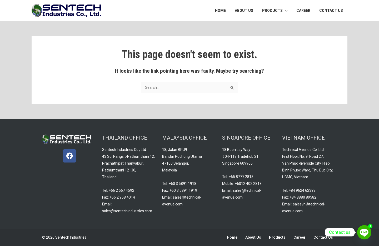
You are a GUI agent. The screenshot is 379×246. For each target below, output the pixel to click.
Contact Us (323, 237)
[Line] (364, 232)
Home (232, 237)
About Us (253, 237)
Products (277, 237)
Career (299, 237)
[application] (289, 10)
